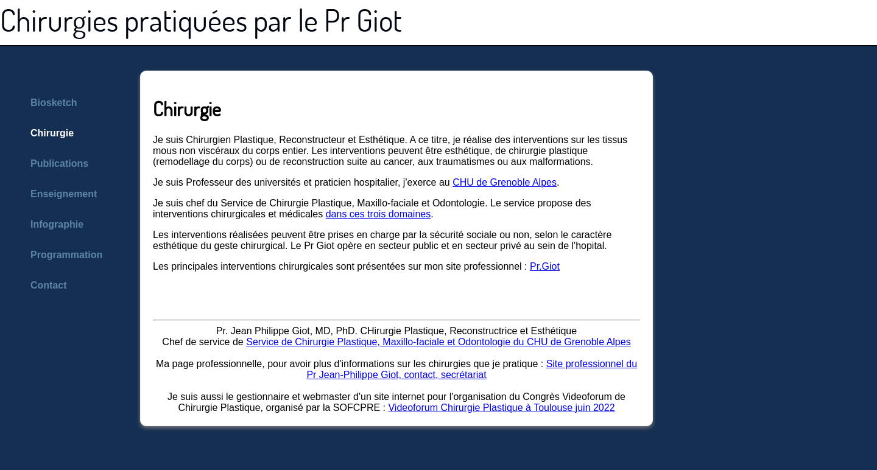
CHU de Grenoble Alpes (505, 182)
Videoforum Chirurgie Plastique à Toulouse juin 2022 (501, 407)
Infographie (56, 224)
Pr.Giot (545, 266)
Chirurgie (52, 133)
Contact (48, 285)
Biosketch (53, 102)
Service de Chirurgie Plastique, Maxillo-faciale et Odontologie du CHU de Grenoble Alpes (438, 342)
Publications (59, 163)
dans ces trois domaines (378, 214)
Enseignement (63, 194)
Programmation (66, 255)
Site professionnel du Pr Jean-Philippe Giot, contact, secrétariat (471, 369)
